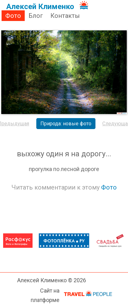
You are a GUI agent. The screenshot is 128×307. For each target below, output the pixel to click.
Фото (13, 15)
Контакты (65, 15)
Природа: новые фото (65, 124)
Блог (35, 15)
